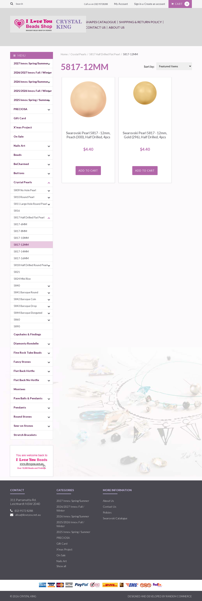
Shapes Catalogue (101, 22)
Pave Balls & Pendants (28, 398)
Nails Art (19, 145)
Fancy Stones (22, 361)
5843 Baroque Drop (25, 306)
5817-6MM (20, 224)
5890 (17, 326)
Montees (19, 389)
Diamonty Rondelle (26, 343)
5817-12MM (21, 244)
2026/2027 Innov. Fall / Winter (33, 72)
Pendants (20, 407)
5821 (17, 271)
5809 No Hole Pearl (25, 190)
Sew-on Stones (23, 425)
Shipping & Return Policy (140, 22)
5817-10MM (21, 237)
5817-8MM (20, 231)
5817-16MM (21, 258)
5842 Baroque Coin (25, 299)
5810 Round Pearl (24, 197)
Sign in (137, 4)
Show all (61, 566)
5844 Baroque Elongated (28, 312)
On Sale (19, 136)
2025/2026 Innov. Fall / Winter (33, 90)
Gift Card (20, 118)
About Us (116, 27)
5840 (17, 285)
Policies (107, 512)
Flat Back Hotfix (24, 370)
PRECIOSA (20, 109)
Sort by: (149, 66)
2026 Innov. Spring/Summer (31, 81)
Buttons (19, 173)
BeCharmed (21, 164)
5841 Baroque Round (26, 292)
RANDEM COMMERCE (179, 596)
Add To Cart (88, 170)
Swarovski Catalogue (115, 518)
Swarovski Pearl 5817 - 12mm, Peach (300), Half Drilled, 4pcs (88, 135)
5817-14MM (21, 251)
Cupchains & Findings (27, 334)
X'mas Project (23, 127)
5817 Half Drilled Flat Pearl (29, 217)
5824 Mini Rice (22, 278)
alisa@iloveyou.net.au (28, 514)
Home (64, 54)
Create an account (154, 4)
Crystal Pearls (23, 182)
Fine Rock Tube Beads (28, 352)
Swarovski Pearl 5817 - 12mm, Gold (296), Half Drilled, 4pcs (145, 135)
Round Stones (23, 416)
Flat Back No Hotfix (26, 380)
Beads (18, 154)
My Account (121, 4)
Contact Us (96, 27)
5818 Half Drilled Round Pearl (31, 265)
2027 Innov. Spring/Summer (31, 63)
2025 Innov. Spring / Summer (31, 100)
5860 (17, 319)
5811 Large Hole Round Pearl (30, 203)
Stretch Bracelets (25, 434)
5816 (17, 210)
